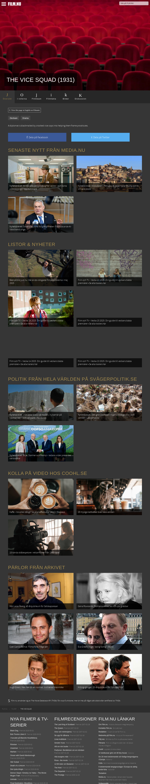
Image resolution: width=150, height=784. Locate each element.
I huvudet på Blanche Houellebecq (23, 716)
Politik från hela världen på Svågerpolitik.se (72, 370)
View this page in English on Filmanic (24, 110)
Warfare (13, 730)
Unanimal (14, 726)
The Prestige (59, 753)
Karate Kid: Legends (18, 779)
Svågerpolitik (104, 762)
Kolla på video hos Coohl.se (47, 460)
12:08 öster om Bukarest (64, 742)
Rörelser (13, 723)
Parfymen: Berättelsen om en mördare (69, 728)
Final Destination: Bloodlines (21, 761)
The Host (58, 746)
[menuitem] (4, 687)
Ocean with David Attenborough (22, 734)
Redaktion (102, 710)
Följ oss (102, 717)
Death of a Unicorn (17, 744)
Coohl (101, 728)
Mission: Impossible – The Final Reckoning (27, 769)
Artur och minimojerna (62, 710)
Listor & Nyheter (31, 240)
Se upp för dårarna (61, 714)
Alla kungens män (61, 735)
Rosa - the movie (61, 738)
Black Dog (14, 709)
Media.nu (102, 755)
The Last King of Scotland (64, 703)
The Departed (59, 750)
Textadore (102, 751)
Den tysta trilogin (16, 747)
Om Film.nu (103, 703)
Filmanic (102, 721)
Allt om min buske (61, 725)
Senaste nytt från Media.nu (46, 150)
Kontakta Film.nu (105, 706)
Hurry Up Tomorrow (17, 765)
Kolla (101, 741)
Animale (13, 758)
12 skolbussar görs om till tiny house (113, 731)
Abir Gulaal (14, 740)
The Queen (58, 706)
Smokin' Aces (59, 721)
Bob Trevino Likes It (18, 712)
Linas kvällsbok (60, 717)
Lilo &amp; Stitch (16, 775)
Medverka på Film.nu (107, 714)
